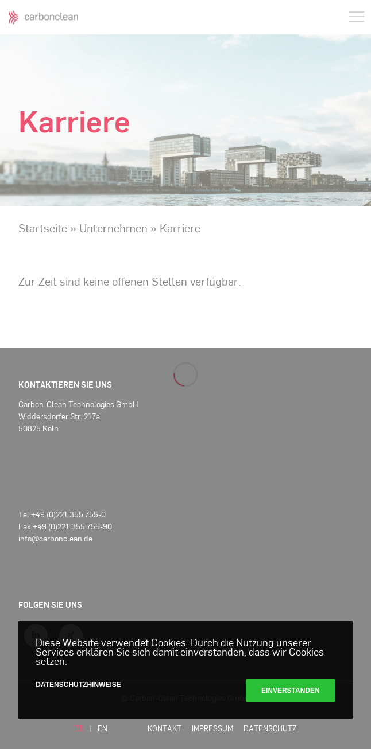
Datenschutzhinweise (78, 685)
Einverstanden (290, 690)
